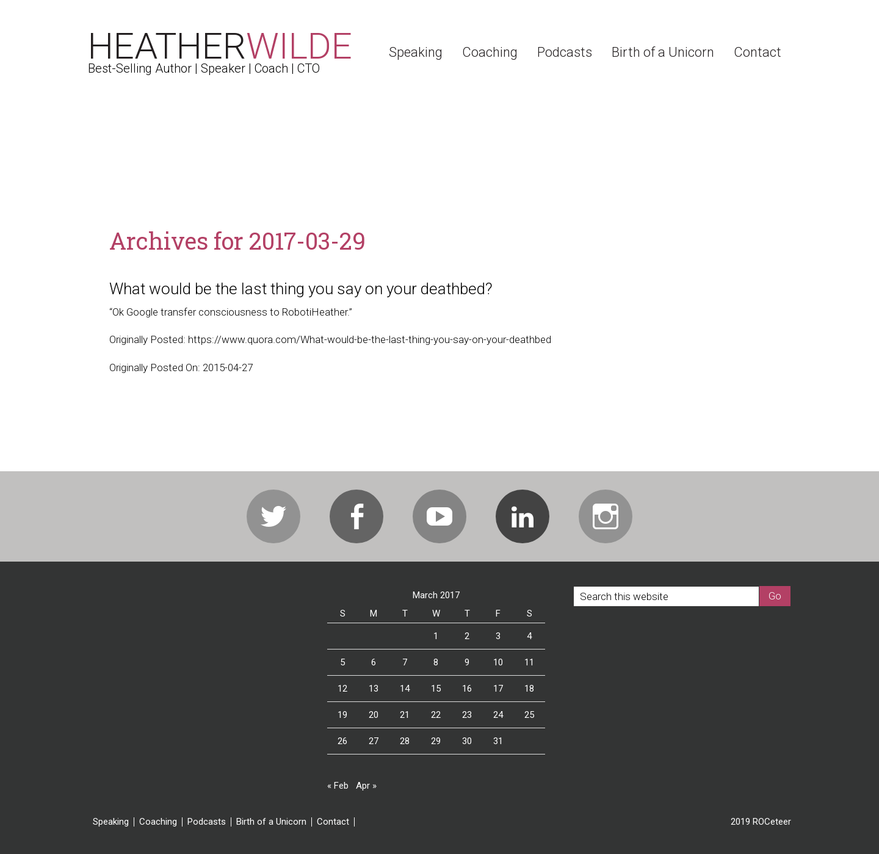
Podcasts (206, 822)
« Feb (338, 785)
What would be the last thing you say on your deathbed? (301, 289)
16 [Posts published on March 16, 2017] (467, 688)
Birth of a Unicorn (271, 822)
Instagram (605, 516)
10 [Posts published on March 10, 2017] (498, 662)
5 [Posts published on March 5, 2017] (342, 662)
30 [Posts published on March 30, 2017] (467, 741)
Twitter (273, 516)
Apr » (366, 785)
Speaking (111, 822)
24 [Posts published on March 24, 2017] (498, 714)
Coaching (158, 822)
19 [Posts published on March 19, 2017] (342, 714)
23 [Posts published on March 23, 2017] (467, 714)
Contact (333, 822)
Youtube (439, 516)
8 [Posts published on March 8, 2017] (435, 662)
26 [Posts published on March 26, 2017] (342, 741)
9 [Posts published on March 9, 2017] (467, 662)
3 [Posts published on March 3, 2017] (498, 636)
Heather (220, 46)
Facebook (356, 516)
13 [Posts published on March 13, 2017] (373, 688)
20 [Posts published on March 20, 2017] (373, 714)
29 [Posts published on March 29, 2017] (436, 741)
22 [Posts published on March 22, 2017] (436, 714)
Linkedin (522, 516)
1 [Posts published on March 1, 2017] (435, 636)
